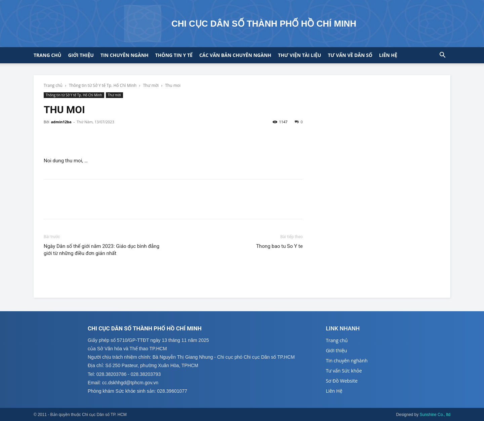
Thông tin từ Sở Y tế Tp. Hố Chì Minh (102, 85)
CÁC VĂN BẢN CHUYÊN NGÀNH (235, 55)
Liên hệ (388, 55)
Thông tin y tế (174, 55)
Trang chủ (47, 55)
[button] (442, 56)
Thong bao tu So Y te (279, 246)
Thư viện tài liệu (299, 55)
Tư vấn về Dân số (350, 55)
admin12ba (61, 121)
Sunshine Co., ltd (435, 414)
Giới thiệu (80, 55)
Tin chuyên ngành (124, 55)
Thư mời (151, 85)
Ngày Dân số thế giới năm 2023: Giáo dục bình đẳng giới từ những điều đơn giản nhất (101, 249)
